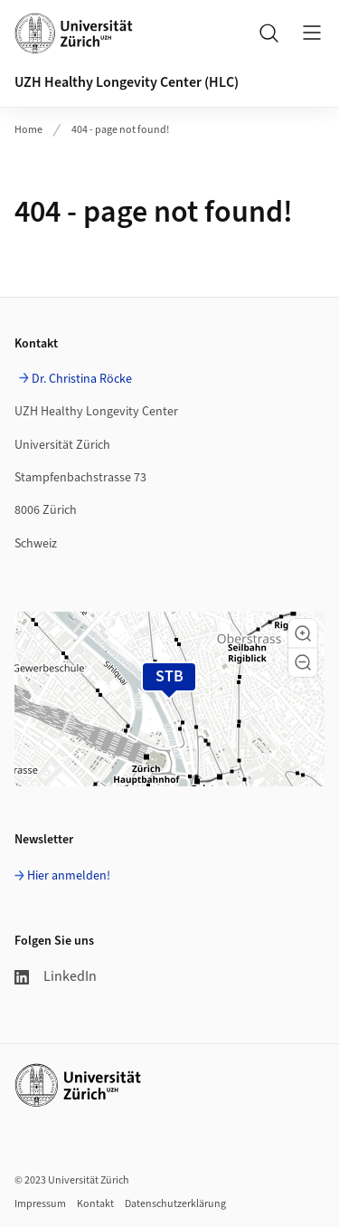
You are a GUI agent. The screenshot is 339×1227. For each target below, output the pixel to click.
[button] (302, 633)
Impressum (40, 1204)
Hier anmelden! (68, 876)
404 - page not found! (120, 130)
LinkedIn (55, 976)
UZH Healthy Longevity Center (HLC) (126, 82)
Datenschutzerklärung (175, 1204)
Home (28, 130)
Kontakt (95, 1204)
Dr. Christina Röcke (82, 379)
